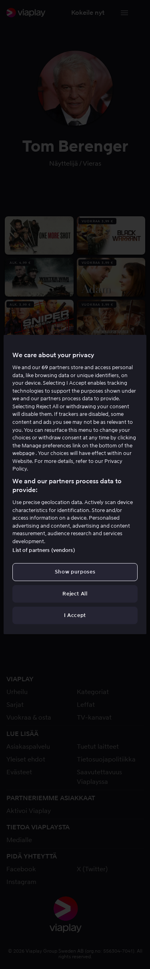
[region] (75, 484)
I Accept (75, 615)
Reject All (75, 594)
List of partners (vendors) (43, 550)
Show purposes (75, 572)
